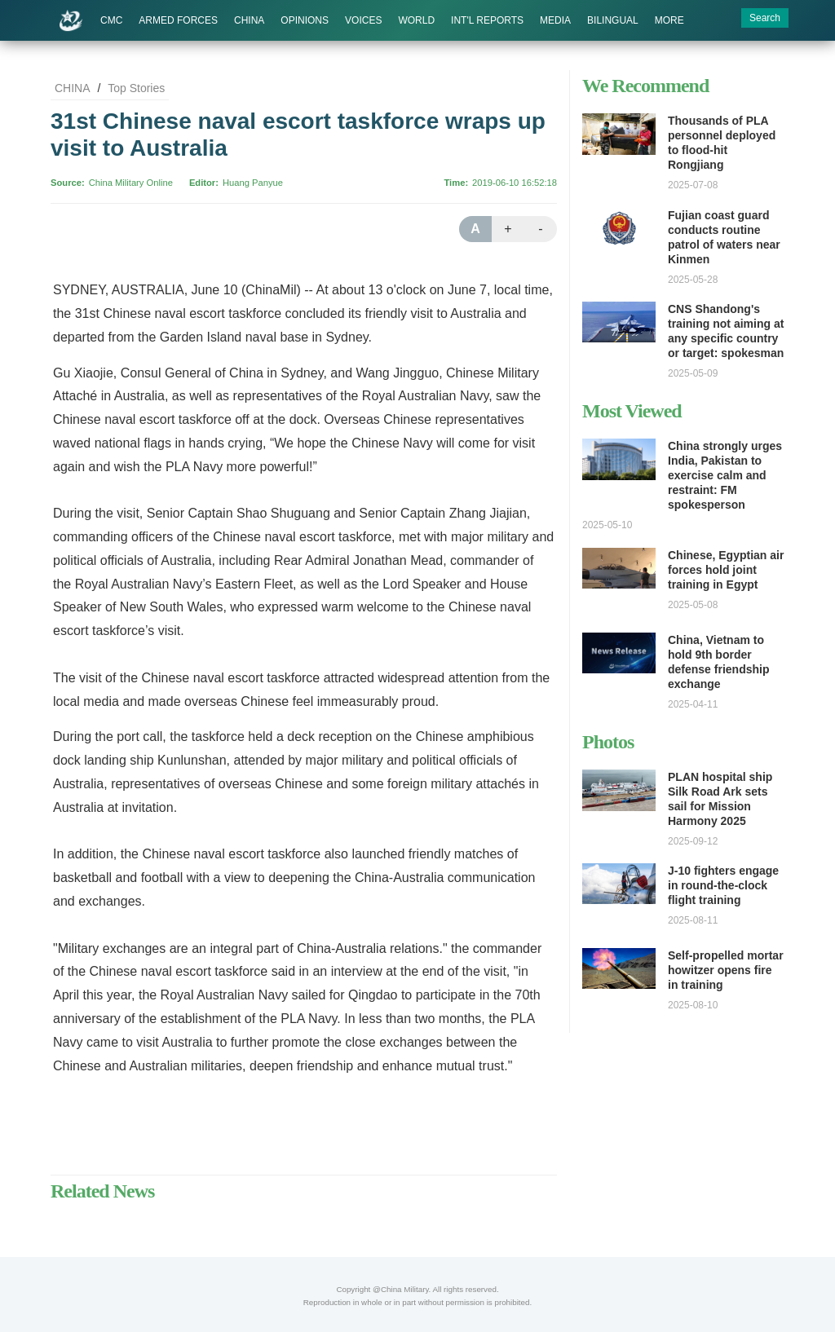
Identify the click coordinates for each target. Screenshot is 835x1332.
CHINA (249, 20)
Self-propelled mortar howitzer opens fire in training (726, 970)
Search (764, 18)
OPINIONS (305, 20)
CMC (111, 20)
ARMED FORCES (178, 20)
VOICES (363, 20)
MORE (669, 20)
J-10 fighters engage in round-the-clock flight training (723, 885)
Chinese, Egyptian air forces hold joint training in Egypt (726, 570)
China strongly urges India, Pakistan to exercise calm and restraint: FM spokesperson (725, 475)
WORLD (416, 20)
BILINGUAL (612, 20)
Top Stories (136, 88)
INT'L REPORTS (487, 20)
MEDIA (555, 20)
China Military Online (131, 182)
